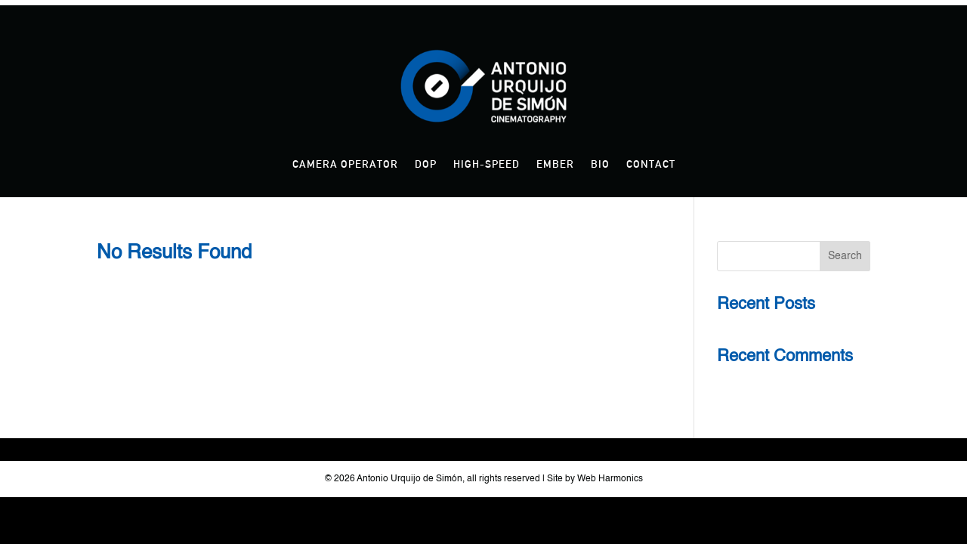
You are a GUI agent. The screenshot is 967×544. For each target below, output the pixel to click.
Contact (650, 164)
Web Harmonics (610, 479)
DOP (426, 164)
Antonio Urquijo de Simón (409, 479)
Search (845, 256)
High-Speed (486, 164)
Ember (555, 164)
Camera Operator (345, 164)
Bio (600, 164)
